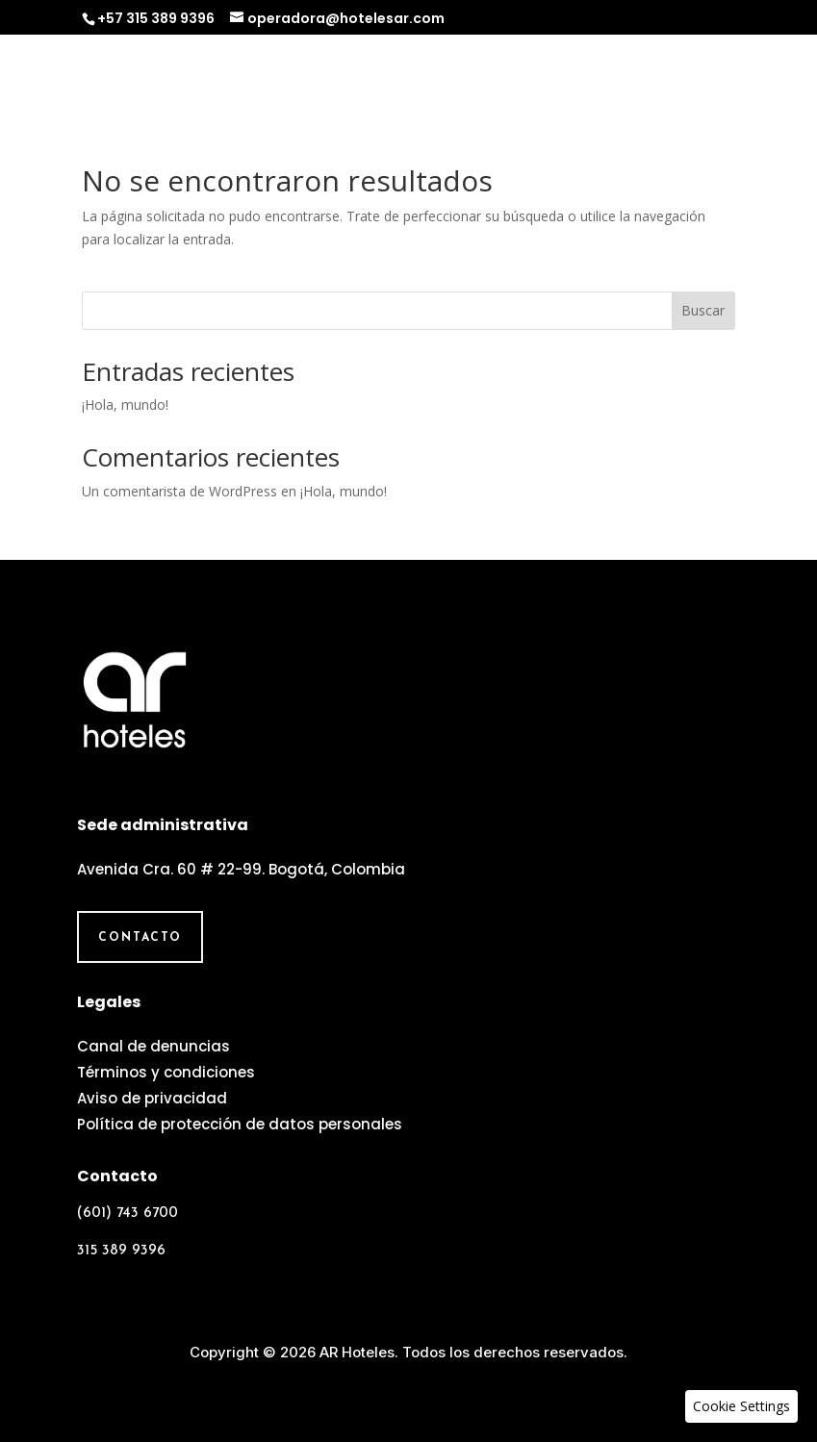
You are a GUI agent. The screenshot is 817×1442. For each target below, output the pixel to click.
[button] (741, 1406)
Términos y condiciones (166, 1072)
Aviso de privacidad (152, 1098)
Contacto (140, 938)
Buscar (703, 310)
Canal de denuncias (153, 1046)
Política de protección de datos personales (239, 1124)
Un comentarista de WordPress (179, 491)
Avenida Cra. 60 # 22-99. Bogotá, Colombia (241, 869)
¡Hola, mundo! (125, 404)
